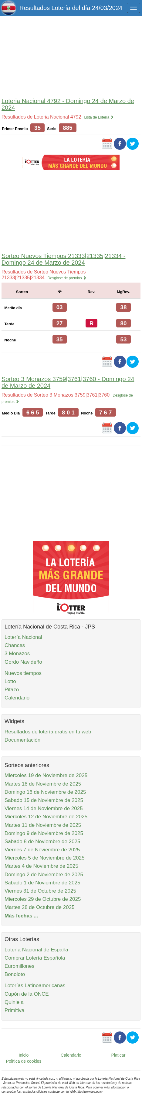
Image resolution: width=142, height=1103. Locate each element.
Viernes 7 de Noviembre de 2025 (42, 850)
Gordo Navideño (23, 662)
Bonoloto (15, 974)
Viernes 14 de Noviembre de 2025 (44, 808)
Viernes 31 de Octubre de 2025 (40, 891)
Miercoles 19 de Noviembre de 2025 (46, 775)
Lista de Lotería (99, 117)
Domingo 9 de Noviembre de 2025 (44, 833)
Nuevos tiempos (23, 673)
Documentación (22, 740)
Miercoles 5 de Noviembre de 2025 (45, 858)
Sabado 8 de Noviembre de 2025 (42, 841)
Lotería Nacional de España (36, 950)
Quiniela (14, 1002)
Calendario (17, 698)
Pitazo (12, 689)
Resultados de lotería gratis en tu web (48, 732)
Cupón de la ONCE (27, 994)
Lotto (10, 681)
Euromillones (19, 966)
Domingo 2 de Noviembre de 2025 (44, 874)
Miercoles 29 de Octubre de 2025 (43, 899)
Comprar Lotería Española (35, 958)
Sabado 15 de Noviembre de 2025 (44, 800)
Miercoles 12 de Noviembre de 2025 (46, 817)
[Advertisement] (71, 55)
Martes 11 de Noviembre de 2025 (43, 825)
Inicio (24, 1055)
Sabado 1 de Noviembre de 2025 (42, 883)
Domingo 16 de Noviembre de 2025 (45, 792)
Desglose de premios (67, 278)
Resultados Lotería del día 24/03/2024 (70, 8)
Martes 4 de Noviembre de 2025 (41, 866)
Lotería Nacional (23, 637)
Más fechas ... (21, 916)
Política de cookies (24, 1061)
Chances (15, 645)
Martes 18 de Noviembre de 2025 (43, 784)
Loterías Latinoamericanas (35, 985)
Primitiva (14, 1010)
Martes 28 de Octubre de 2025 (40, 907)
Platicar (118, 1055)
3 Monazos (17, 653)
